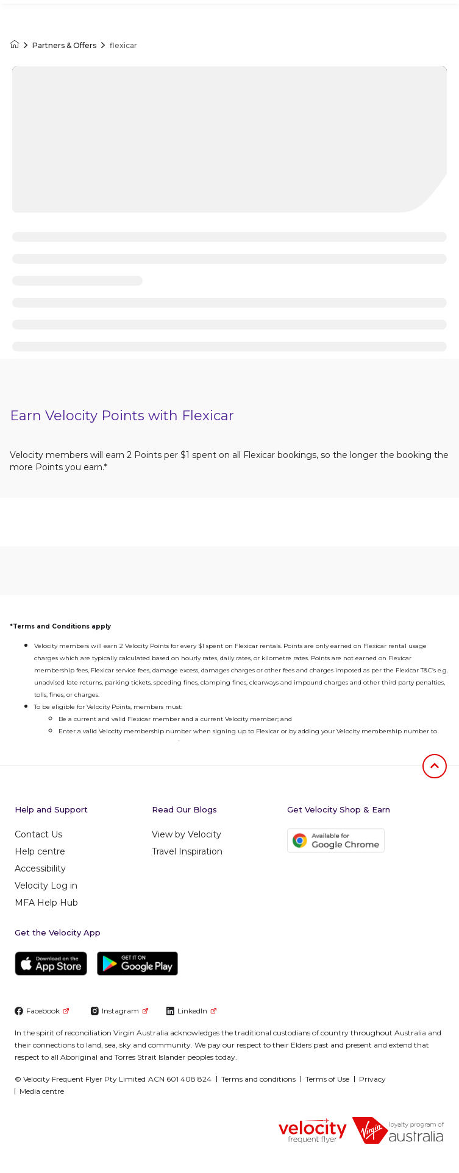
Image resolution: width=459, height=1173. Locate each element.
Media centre (42, 1091)
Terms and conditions (258, 1078)
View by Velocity (186, 834)
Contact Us (38, 834)
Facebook (42, 1010)
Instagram (119, 1010)
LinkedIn (191, 1010)
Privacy (372, 1078)
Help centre (40, 851)
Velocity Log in (46, 885)
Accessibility (40, 868)
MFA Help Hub (46, 902)
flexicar (123, 45)
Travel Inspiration (187, 851)
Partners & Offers (64, 45)
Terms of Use (327, 1078)
